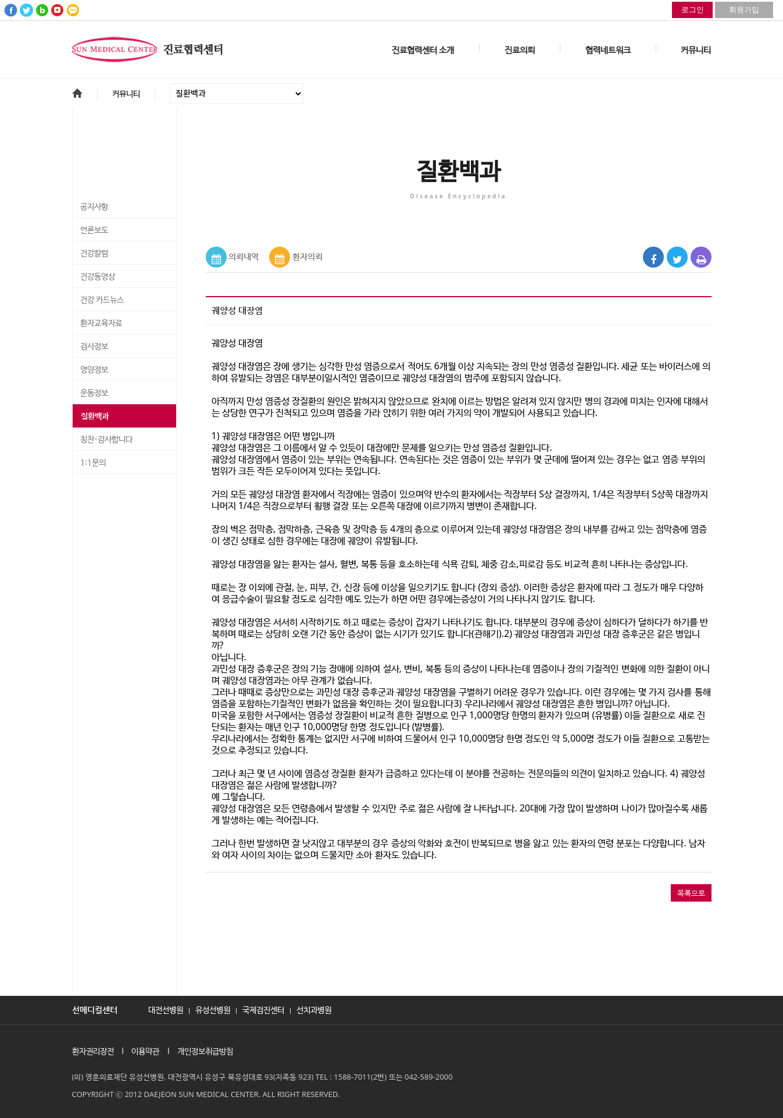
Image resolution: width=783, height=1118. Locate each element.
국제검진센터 (263, 1009)
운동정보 (94, 393)
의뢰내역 (243, 256)
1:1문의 (93, 463)
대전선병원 (165, 1009)
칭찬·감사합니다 (106, 439)
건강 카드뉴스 (102, 300)
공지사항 (94, 207)
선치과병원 (313, 1009)
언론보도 (94, 230)
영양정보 (94, 370)
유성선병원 (212, 1009)
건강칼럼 (94, 253)
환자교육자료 (101, 323)
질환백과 (95, 416)
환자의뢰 (307, 256)
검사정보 (94, 346)
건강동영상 (97, 277)
